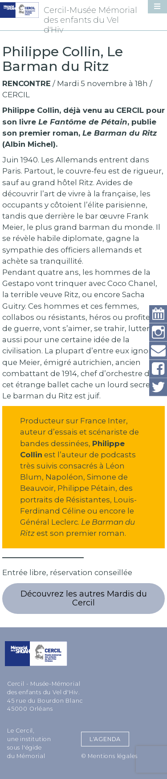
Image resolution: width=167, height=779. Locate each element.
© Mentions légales (109, 756)
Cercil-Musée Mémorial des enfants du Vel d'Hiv (90, 20)
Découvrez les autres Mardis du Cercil (83, 598)
